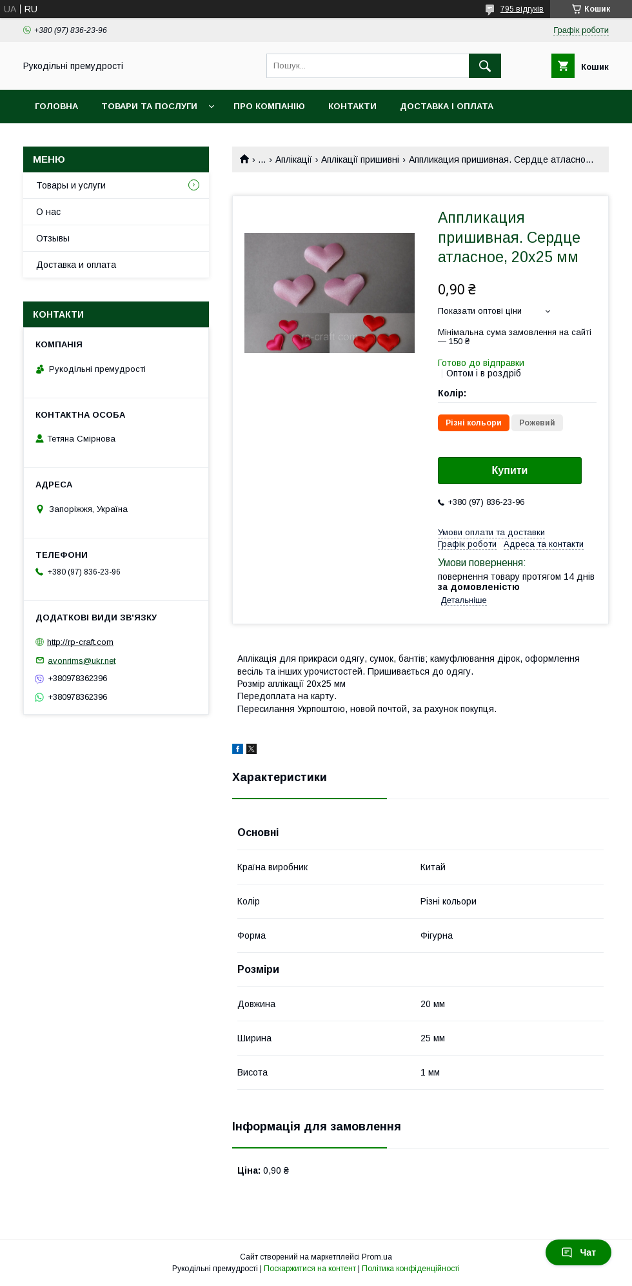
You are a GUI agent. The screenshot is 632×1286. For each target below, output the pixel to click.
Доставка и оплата (76, 265)
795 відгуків (522, 9)
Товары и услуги (71, 185)
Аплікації (293, 159)
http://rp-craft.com (80, 642)
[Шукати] (485, 66)
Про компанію (269, 106)
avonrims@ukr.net (81, 660)
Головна (56, 106)
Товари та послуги (149, 106)
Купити (510, 470)
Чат (578, 1252)
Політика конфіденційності (411, 1268)
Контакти (352, 106)
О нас (48, 212)
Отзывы (53, 238)
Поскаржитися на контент (310, 1268)
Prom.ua (377, 1256)
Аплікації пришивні (360, 159)
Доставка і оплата (446, 106)
